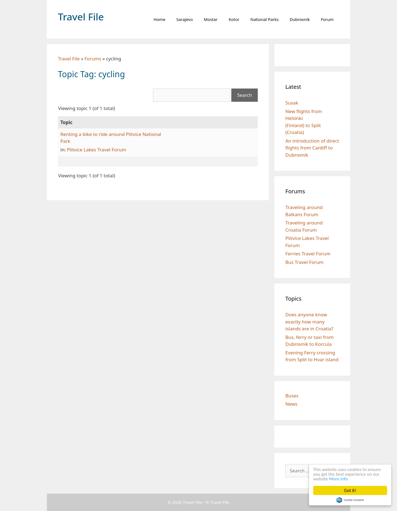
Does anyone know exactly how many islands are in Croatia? (309, 321)
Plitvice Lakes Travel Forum (96, 149)
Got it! (350, 490)
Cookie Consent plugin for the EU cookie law (350, 500)
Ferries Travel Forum (307, 253)
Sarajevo (184, 19)
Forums (93, 58)
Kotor (234, 19)
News (291, 404)
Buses (291, 395)
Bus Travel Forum (304, 262)
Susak (291, 103)
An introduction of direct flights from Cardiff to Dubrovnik (312, 148)
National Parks (264, 19)
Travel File (81, 16)
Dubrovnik (300, 19)
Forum (327, 19)
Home (159, 19)
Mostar (211, 19)
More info (338, 479)
